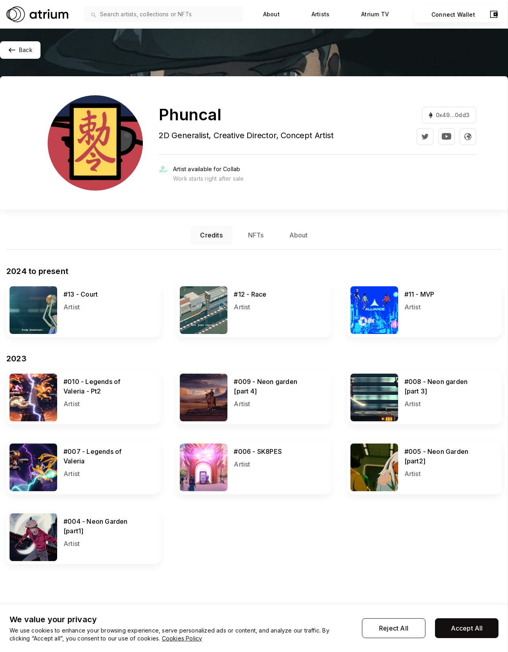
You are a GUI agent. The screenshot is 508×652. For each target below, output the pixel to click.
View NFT (21, 286)
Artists (320, 14)
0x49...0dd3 (449, 115)
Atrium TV (375, 14)
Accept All (467, 628)
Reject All (393, 628)
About (271, 14)
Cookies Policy (182, 638)
